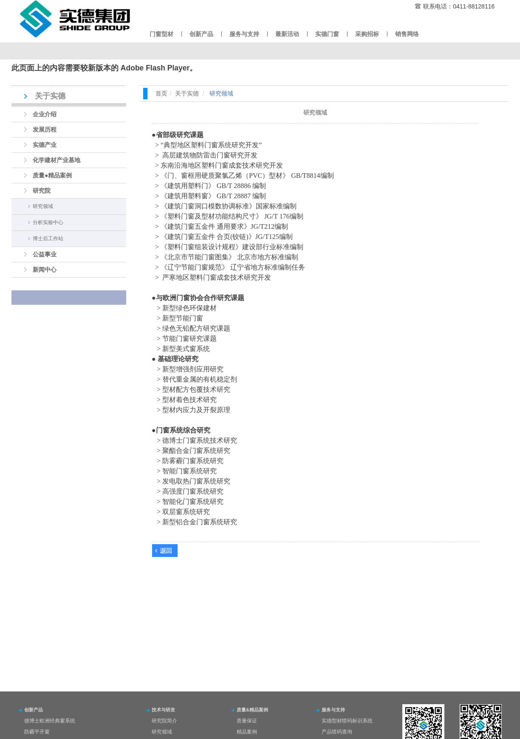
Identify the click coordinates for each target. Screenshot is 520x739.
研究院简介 (164, 721)
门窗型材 (161, 34)
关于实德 (187, 93)
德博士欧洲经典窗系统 (49, 721)
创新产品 (201, 34)
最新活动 (287, 34)
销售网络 (407, 34)
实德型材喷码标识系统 (347, 721)
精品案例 (247, 732)
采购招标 (367, 34)
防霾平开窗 (37, 732)
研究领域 (162, 732)
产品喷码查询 (337, 732)
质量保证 (247, 721)
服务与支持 (244, 34)
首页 (161, 93)
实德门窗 (327, 34)
